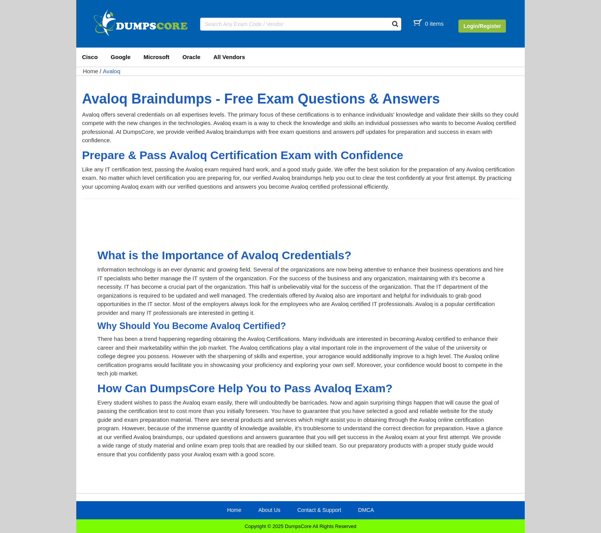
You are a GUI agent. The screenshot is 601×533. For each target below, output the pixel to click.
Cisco (90, 57)
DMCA (366, 510)
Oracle (191, 57)
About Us (269, 510)
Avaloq (111, 71)
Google (121, 57)
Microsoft (157, 57)
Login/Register (482, 26)
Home (90, 71)
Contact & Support (319, 510)
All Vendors (229, 57)
